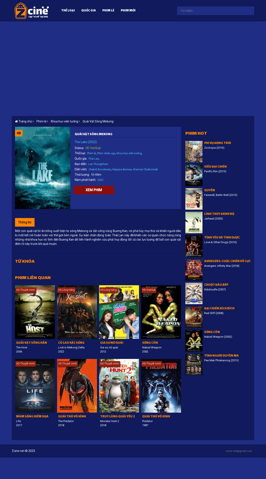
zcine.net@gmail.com (239, 451)
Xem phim (94, 190)
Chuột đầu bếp (216, 285)
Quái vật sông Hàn (31, 343)
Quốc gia (88, 10)
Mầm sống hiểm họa (32, 416)
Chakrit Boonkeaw (100, 169)
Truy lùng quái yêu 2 (117, 416)
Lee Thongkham (98, 164)
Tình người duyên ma (221, 356)
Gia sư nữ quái (111, 343)
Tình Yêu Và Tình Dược (222, 237)
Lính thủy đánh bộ (219, 214)
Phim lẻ (108, 10)
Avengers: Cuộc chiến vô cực (227, 261)
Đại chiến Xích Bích (219, 308)
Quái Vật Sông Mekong (98, 121)
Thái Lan (93, 158)
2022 (100, 180)
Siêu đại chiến (215, 167)
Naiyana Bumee (121, 169)
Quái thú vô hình (72, 416)
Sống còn (150, 343)
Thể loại (68, 10)
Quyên (209, 190)
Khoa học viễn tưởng (129, 153)
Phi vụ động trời (217, 143)
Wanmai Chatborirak (145, 169)
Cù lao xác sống (71, 343)
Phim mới (128, 10)
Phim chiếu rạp (106, 153)
